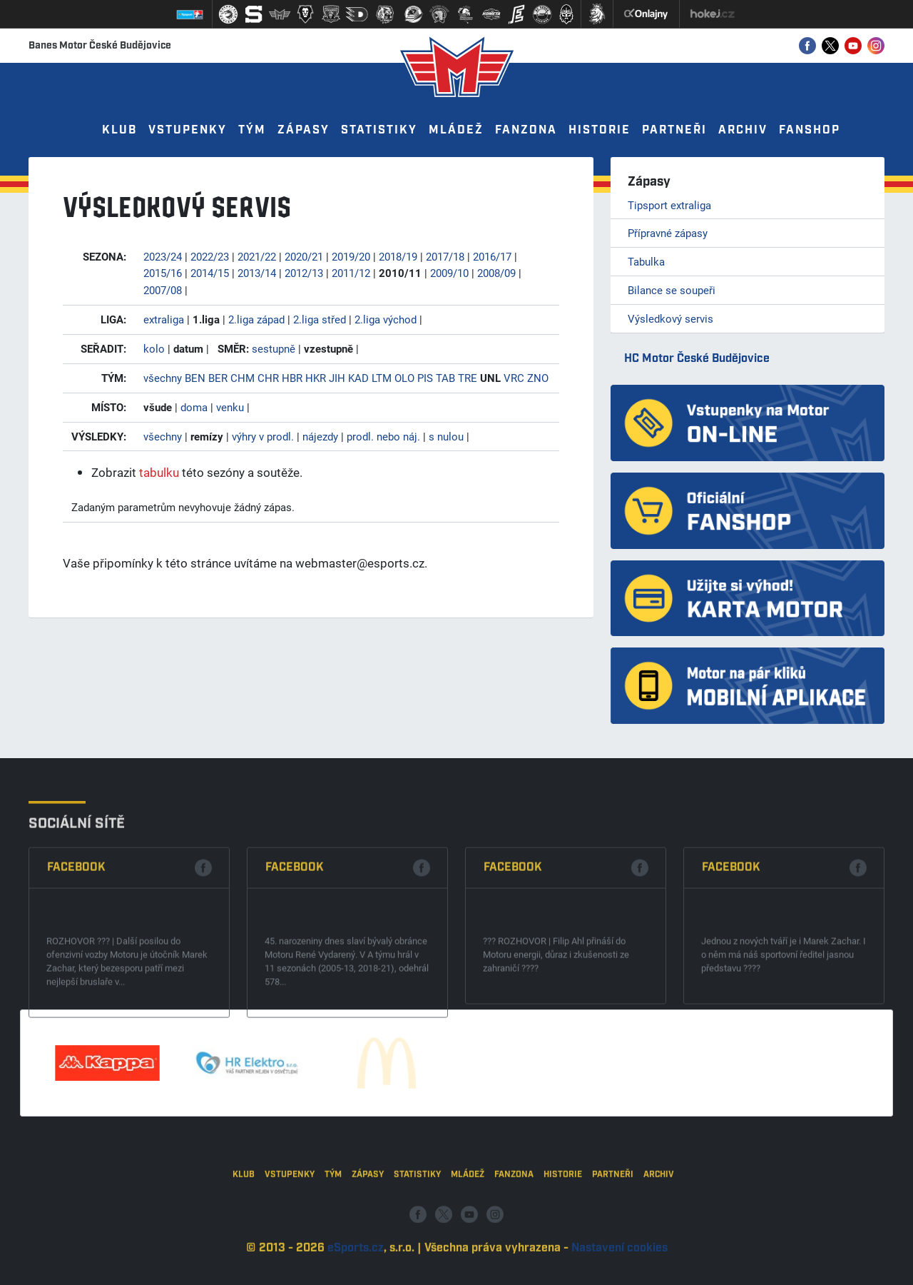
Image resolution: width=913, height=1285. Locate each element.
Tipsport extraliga (669, 205)
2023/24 (162, 256)
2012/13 (304, 273)
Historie (599, 130)
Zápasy (303, 130)
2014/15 (209, 273)
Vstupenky (187, 130)
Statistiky (379, 130)
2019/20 (351, 256)
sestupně (273, 348)
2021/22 (257, 256)
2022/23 (209, 256)
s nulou (446, 436)
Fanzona (526, 130)
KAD (358, 378)
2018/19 (398, 256)
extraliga (163, 319)
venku (230, 407)
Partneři (674, 130)
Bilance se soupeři (671, 290)
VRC (514, 378)
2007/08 (162, 290)
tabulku (159, 472)
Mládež (456, 130)
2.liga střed (319, 319)
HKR (315, 378)
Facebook (76, 971)
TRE (467, 378)
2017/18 (445, 256)
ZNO (538, 378)
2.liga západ (256, 319)
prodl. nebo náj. (383, 436)
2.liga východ (386, 319)
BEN (195, 378)
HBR (292, 378)
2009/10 (449, 273)
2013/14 (257, 273)
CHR (268, 378)
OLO (404, 378)
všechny (162, 378)
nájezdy (320, 436)
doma (194, 407)
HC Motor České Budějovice (697, 358)
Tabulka (646, 261)
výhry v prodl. (263, 436)
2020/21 (304, 256)
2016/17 (492, 256)
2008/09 (496, 273)
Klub (119, 130)
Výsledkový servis (670, 318)
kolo (154, 348)
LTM (382, 378)
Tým (252, 130)
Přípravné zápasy (668, 233)
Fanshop (809, 130)
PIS (425, 378)
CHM (242, 378)
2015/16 (162, 273)
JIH (337, 378)
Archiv (742, 130)
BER (218, 378)
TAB (445, 378)
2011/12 (351, 273)
